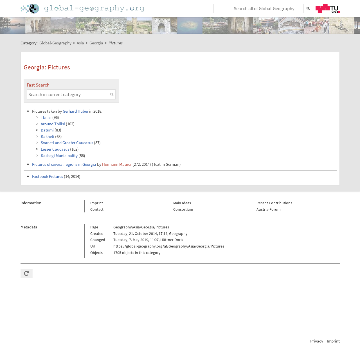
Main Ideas (182, 202)
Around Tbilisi (53, 123)
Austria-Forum (268, 209)
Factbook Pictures (47, 176)
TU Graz (328, 8)
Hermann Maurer (117, 164)
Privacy (316, 341)
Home (83, 8)
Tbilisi (46, 117)
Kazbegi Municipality (59, 155)
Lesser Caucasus (55, 149)
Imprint (96, 202)
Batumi (47, 130)
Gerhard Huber (75, 111)
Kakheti (47, 136)
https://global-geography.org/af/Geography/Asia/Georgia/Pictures (168, 246)
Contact (97, 209)
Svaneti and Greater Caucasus (67, 142)
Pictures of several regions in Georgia (64, 164)
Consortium (183, 209)
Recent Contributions (274, 202)
